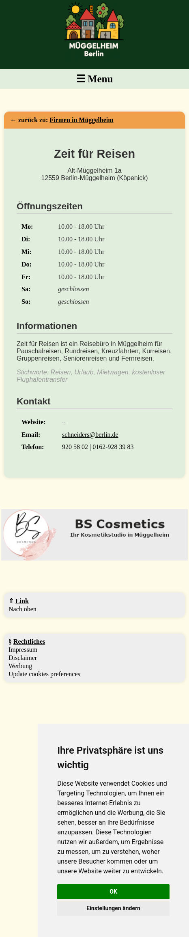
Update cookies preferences (44, 674)
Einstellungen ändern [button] (113, 908)
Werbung (20, 665)
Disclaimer (23, 657)
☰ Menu (94, 78)
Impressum (23, 649)
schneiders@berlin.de (90, 434)
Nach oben (23, 609)
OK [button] (113, 891)
